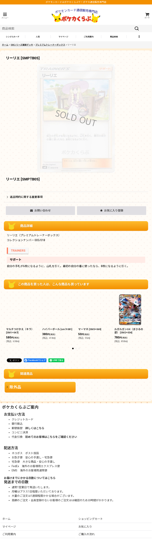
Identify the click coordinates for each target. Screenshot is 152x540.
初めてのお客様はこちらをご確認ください (51, 436)
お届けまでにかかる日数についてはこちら (30, 478)
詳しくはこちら (34, 428)
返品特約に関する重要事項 (25, 196)
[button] (5, 15)
